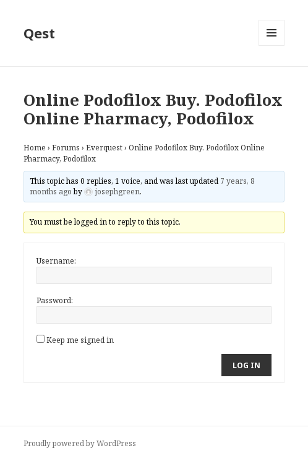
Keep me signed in (80, 340)
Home (35, 147)
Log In (246, 365)
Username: (56, 261)
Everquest (104, 147)
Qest (39, 33)
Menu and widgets (271, 45)
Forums (66, 147)
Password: (54, 300)
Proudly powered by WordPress (80, 443)
